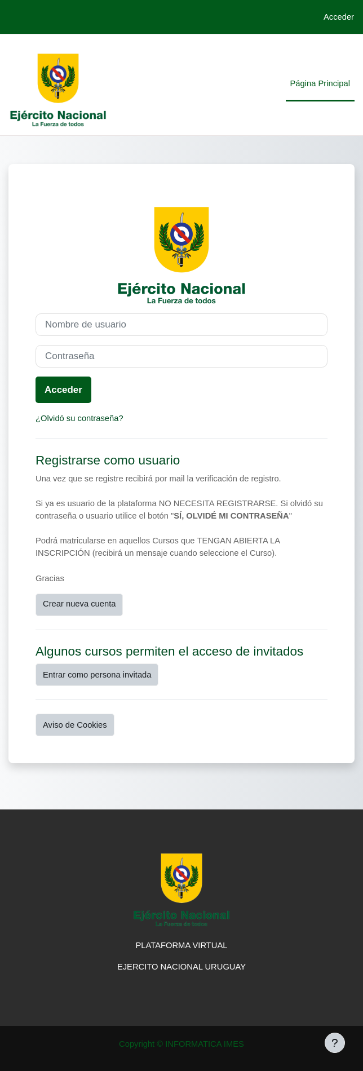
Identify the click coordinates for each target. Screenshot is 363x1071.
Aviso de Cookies (75, 724)
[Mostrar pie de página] (335, 1043)
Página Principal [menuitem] (320, 83)
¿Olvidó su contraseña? (79, 418)
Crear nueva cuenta (79, 603)
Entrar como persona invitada (97, 674)
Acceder (339, 16)
